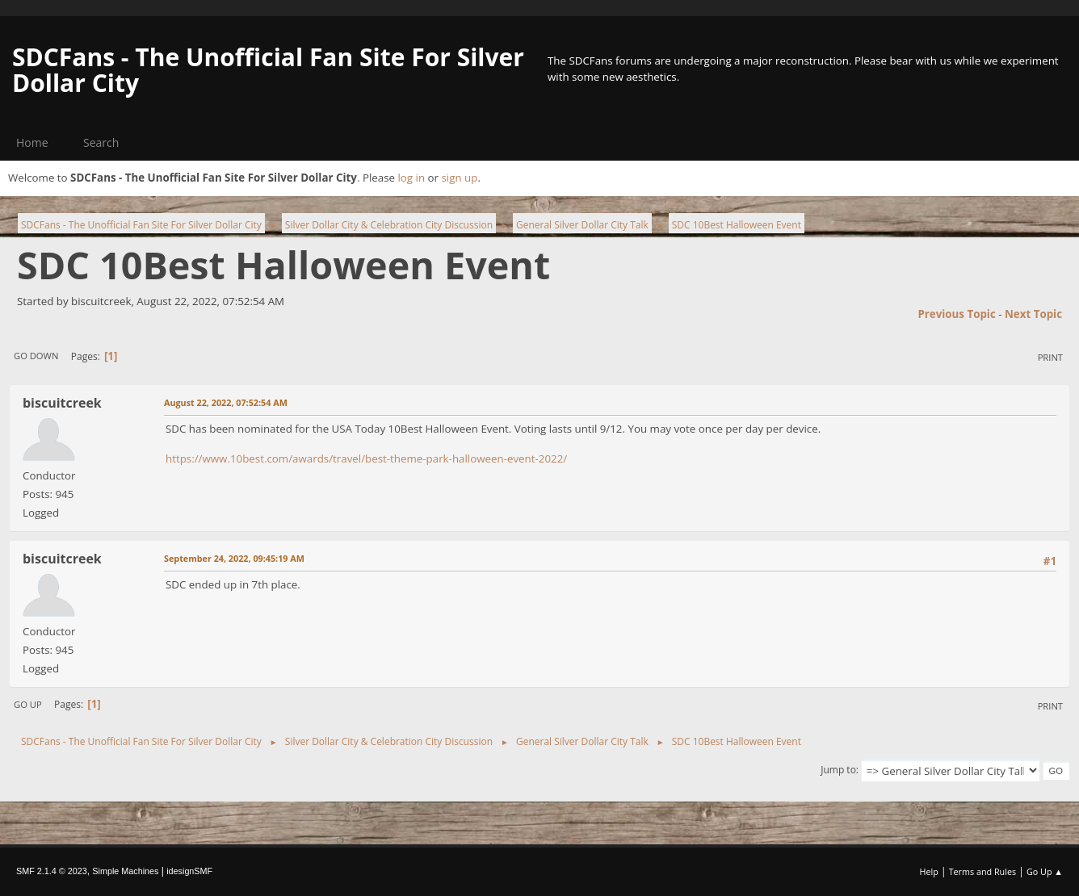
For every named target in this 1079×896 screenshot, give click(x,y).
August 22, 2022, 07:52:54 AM (226, 402)
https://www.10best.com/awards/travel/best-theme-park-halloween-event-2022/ (366, 458)
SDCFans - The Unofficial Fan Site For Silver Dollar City (268, 69)
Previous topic (956, 314)
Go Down (36, 356)
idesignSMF (189, 871)
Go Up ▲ (1045, 871)
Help (928, 871)
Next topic (1033, 314)
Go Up (28, 704)
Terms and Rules (983, 871)
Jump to (838, 770)
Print (1050, 357)
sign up (459, 177)
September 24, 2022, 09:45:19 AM (234, 558)
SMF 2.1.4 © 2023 (51, 871)
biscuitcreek (62, 403)
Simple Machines (125, 871)
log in (411, 177)
